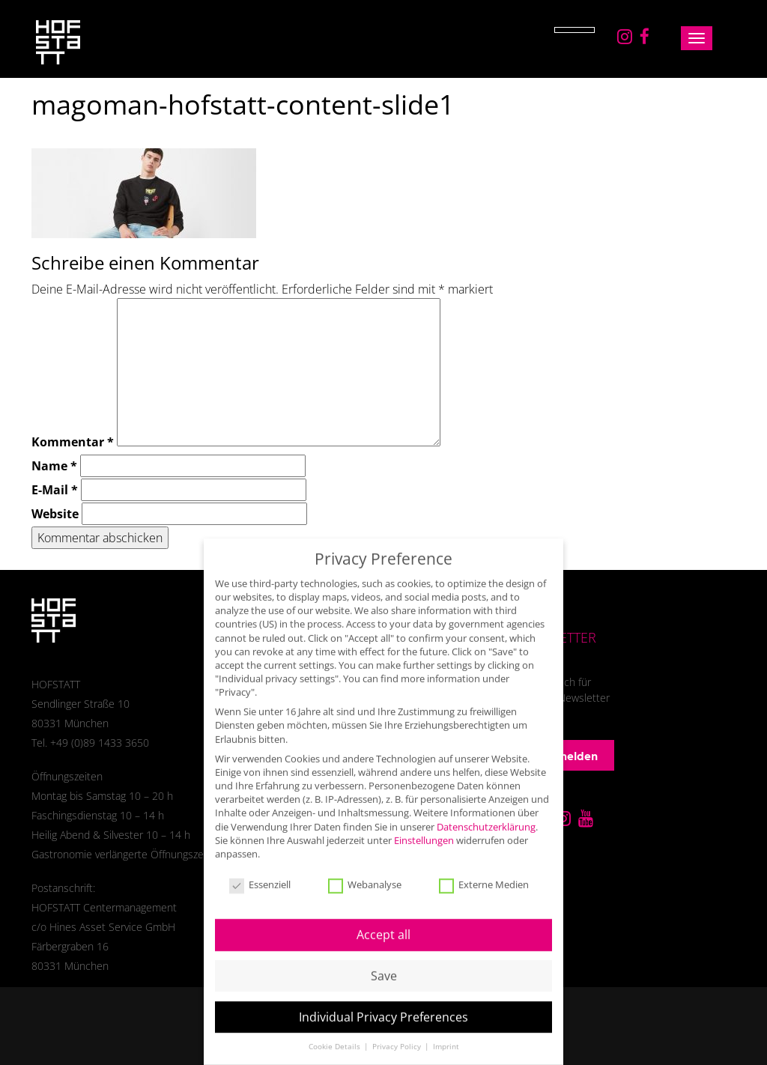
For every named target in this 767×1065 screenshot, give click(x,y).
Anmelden (561, 755)
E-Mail (54, 490)
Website (55, 514)
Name (54, 466)
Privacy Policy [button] (397, 1034)
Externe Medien (484, 872)
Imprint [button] (446, 1034)
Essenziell (260, 872)
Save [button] (384, 963)
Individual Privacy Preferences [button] (383, 1004)
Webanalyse (364, 872)
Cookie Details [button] (336, 1034)
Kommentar (72, 442)
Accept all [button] (383, 922)
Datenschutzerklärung (486, 813)
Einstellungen (424, 827)
